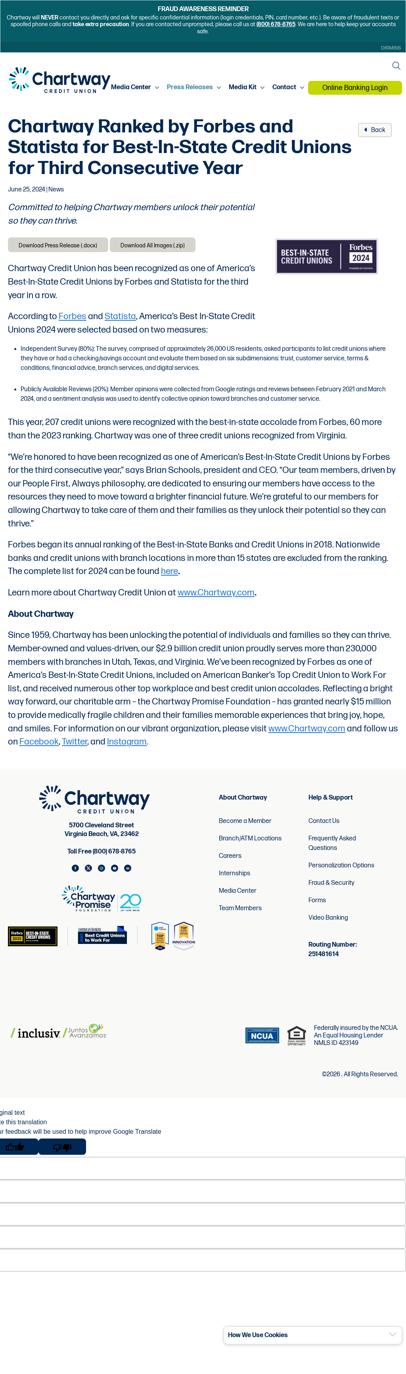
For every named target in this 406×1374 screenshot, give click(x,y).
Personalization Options (341, 867)
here (169, 573)
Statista (120, 319)
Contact (285, 88)
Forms (317, 902)
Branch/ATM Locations (250, 840)
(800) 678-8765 (276, 24)
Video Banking (328, 920)
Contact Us (323, 823)
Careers (230, 858)
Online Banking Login (356, 88)
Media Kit (244, 88)
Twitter (74, 744)
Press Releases (191, 88)
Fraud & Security (331, 885)
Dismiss (389, 48)
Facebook (39, 744)
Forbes (72, 319)
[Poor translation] (62, 1149)
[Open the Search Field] (396, 66)
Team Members (240, 910)
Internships (234, 875)
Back (374, 130)
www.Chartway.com (216, 595)
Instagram (127, 744)
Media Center (132, 88)
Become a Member (245, 823)
